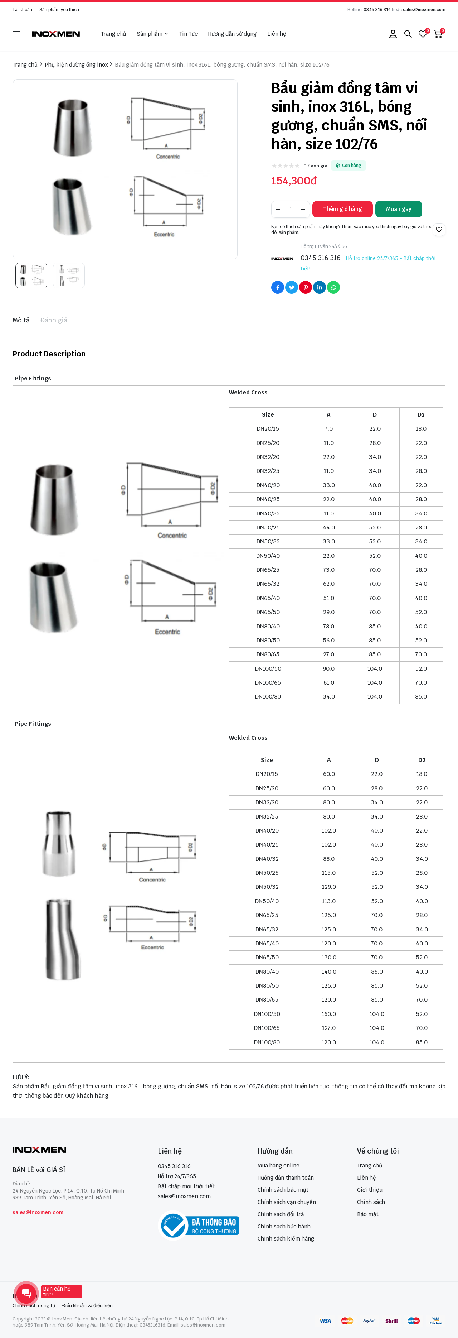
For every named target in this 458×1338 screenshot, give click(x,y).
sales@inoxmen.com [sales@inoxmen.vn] (184, 1196)
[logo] (56, 33)
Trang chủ (113, 33)
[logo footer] (70, 1150)
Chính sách (371, 1202)
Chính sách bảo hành (284, 1226)
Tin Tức (188, 33)
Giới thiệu (370, 1189)
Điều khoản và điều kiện (87, 1306)
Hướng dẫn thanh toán (286, 1177)
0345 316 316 (377, 10)
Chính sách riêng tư (34, 1306)
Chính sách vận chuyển (287, 1202)
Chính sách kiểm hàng (286, 1238)
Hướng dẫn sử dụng (232, 33)
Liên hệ (276, 33)
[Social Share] (277, 287)
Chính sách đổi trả (281, 1214)
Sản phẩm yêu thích (59, 10)
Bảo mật (368, 1214)
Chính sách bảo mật (283, 1189)
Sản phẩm (153, 34)
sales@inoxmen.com (424, 10)
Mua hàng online (278, 1165)
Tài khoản (22, 10)
